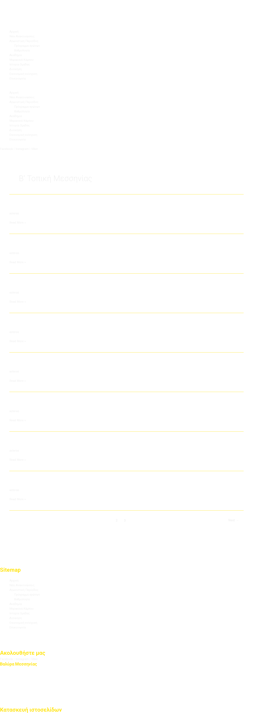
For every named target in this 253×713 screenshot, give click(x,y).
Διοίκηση (15, 69)
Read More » (18, 222)
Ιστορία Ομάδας (20, 64)
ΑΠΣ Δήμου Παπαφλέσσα (42, 324)
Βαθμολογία (22, 50)
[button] (126, 88)
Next (233, 520)
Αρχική (14, 31)
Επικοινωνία (18, 78)
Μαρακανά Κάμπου (22, 60)
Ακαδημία (16, 55)
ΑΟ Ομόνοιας (26, 206)
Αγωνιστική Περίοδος (24, 41)
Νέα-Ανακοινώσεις (22, 36)
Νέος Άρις (23, 442)
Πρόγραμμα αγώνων (28, 45)
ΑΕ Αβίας (21, 364)
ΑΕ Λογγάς (23, 245)
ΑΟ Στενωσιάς (28, 482)
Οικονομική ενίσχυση (24, 74)
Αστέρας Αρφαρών (34, 285)
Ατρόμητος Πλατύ (33, 403)
